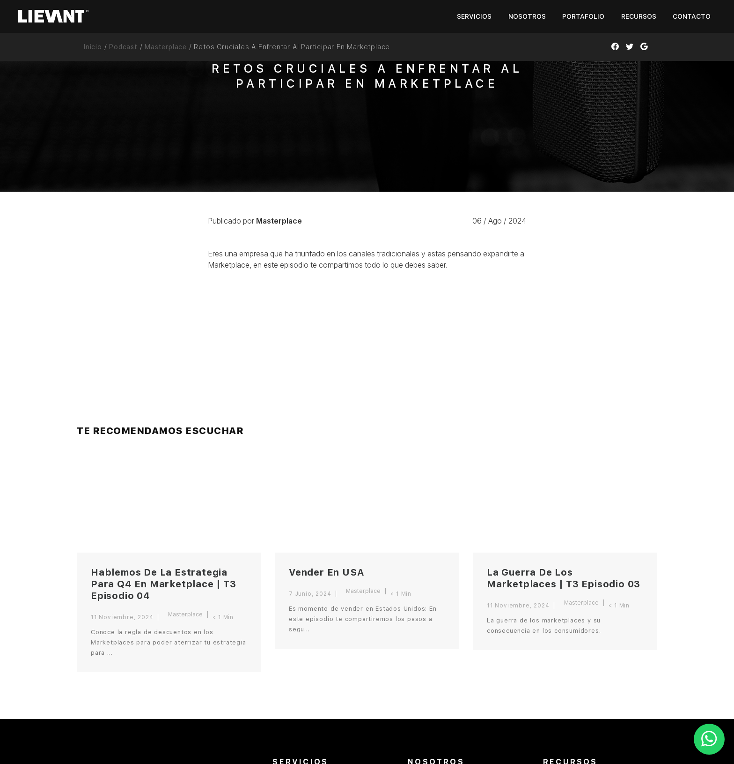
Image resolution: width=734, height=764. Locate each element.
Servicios (474, 16)
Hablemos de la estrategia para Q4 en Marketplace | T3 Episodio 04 (163, 584)
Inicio (93, 47)
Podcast (123, 47)
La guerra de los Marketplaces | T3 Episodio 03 (563, 578)
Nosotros (527, 16)
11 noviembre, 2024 (122, 617)
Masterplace (166, 47)
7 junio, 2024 (310, 594)
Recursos (638, 16)
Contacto (692, 16)
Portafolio (583, 16)
